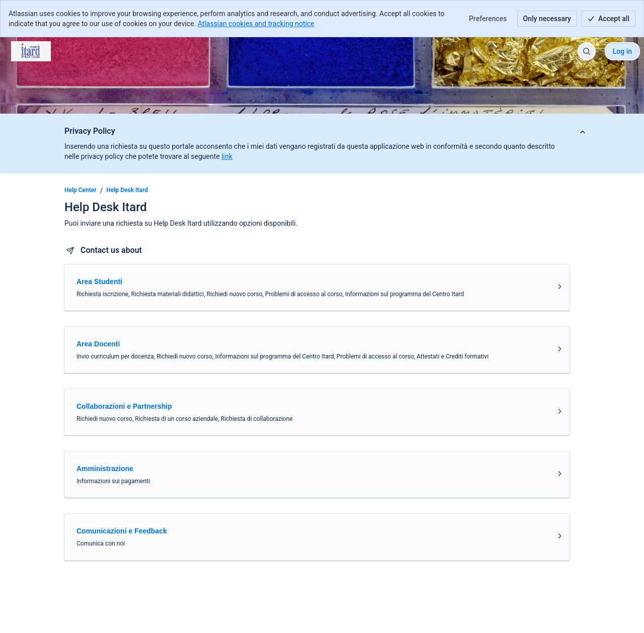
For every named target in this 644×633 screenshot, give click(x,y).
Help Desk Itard (127, 190)
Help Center (80, 190)
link (226, 156)
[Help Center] (31, 51)
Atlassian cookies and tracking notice (256, 24)
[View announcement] (583, 132)
